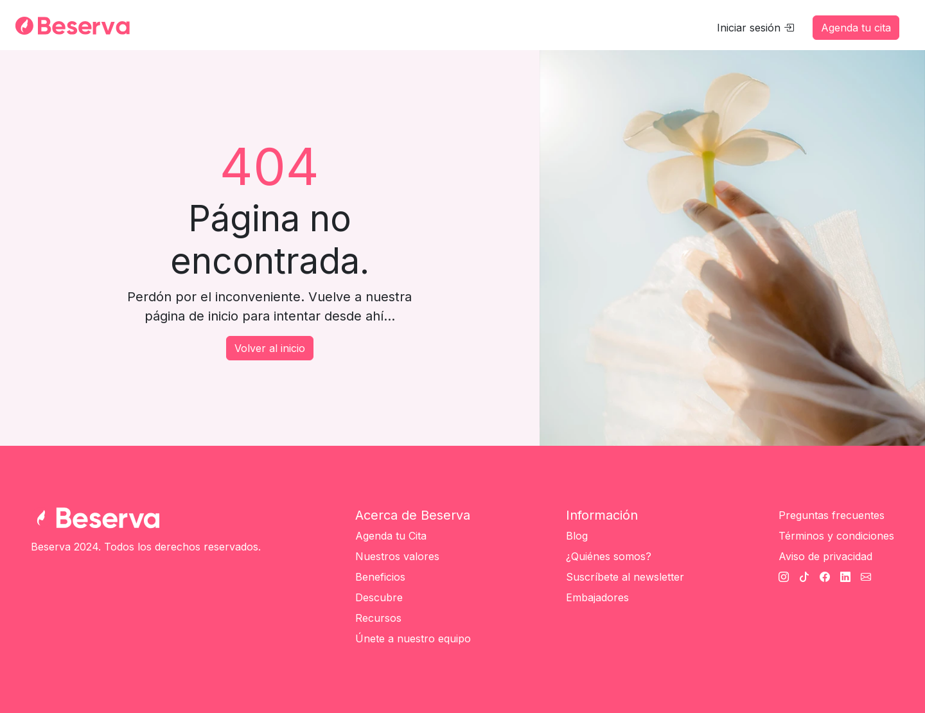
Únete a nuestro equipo (413, 638)
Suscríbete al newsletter (625, 576)
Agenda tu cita (856, 27)
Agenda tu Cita (391, 535)
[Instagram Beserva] (784, 577)
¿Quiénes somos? (608, 556)
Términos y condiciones (836, 535)
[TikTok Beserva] (804, 577)
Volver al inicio (269, 348)
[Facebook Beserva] (825, 577)
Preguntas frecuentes (832, 515)
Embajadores (597, 597)
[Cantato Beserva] (866, 577)
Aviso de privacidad (825, 556)
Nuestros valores (397, 556)
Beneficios (380, 576)
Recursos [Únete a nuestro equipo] (378, 618)
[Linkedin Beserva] (845, 577)
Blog (577, 535)
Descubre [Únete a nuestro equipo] (379, 597)
